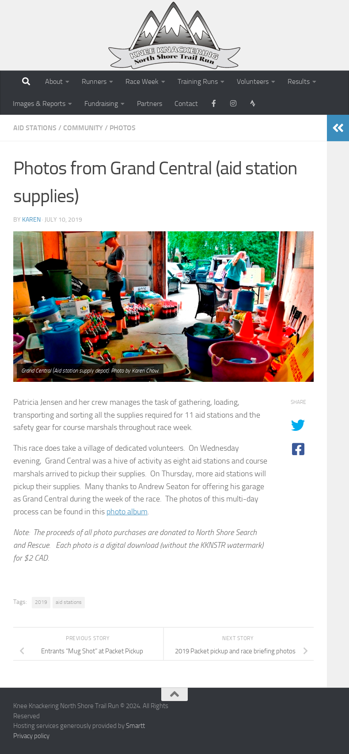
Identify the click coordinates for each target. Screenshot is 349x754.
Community (83, 128)
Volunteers (253, 81)
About (54, 81)
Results (299, 81)
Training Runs (198, 81)
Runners (94, 81)
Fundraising (101, 103)
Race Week (142, 81)
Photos (123, 128)
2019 (41, 602)
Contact (186, 103)
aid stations (69, 602)
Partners (149, 103)
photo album (127, 511)
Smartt (135, 726)
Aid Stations (35, 128)
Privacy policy (31, 736)
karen (31, 219)
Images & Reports (39, 103)
